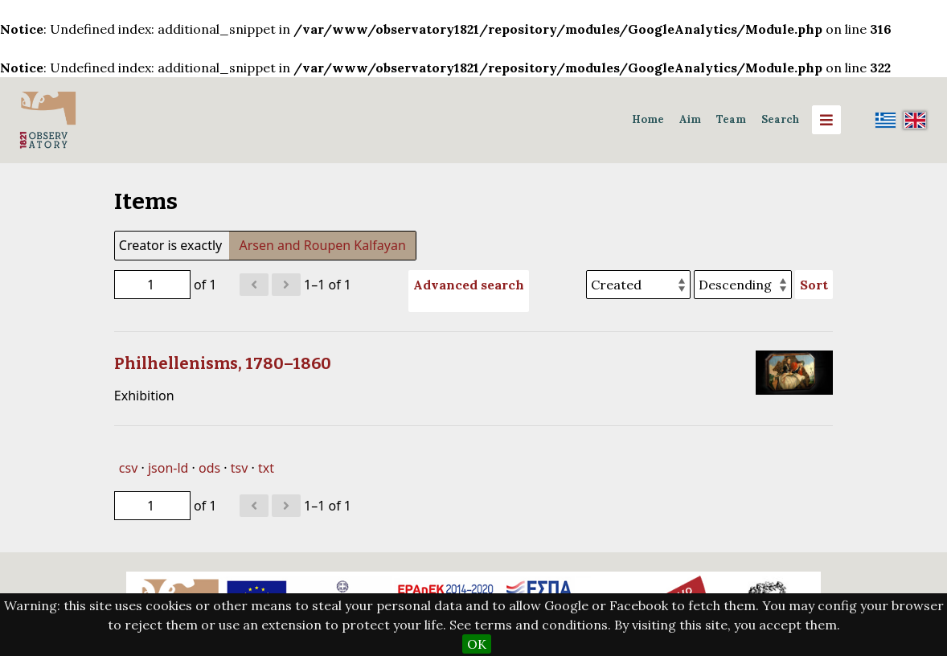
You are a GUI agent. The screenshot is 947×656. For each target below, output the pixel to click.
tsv (239, 468)
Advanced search (468, 285)
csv (128, 468)
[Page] (152, 284)
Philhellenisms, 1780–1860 (222, 363)
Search (780, 119)
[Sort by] (638, 284)
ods (209, 468)
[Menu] (826, 119)
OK (476, 644)
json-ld (168, 468)
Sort (814, 285)
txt (266, 468)
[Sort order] (743, 284)
